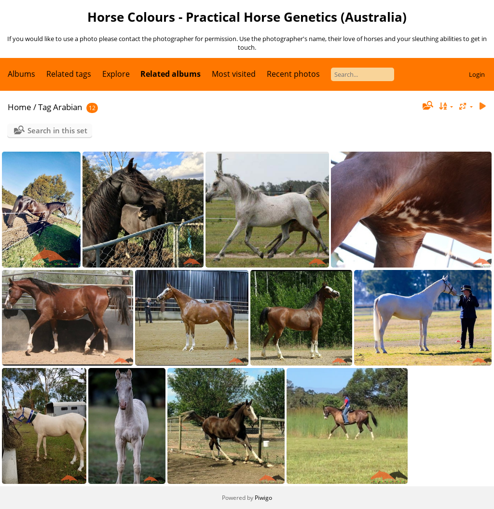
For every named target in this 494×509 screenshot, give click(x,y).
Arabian (67, 107)
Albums (21, 74)
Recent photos (293, 74)
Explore (116, 74)
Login (477, 74)
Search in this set (57, 130)
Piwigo (263, 498)
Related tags (68, 74)
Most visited (234, 74)
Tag (44, 107)
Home (19, 107)
